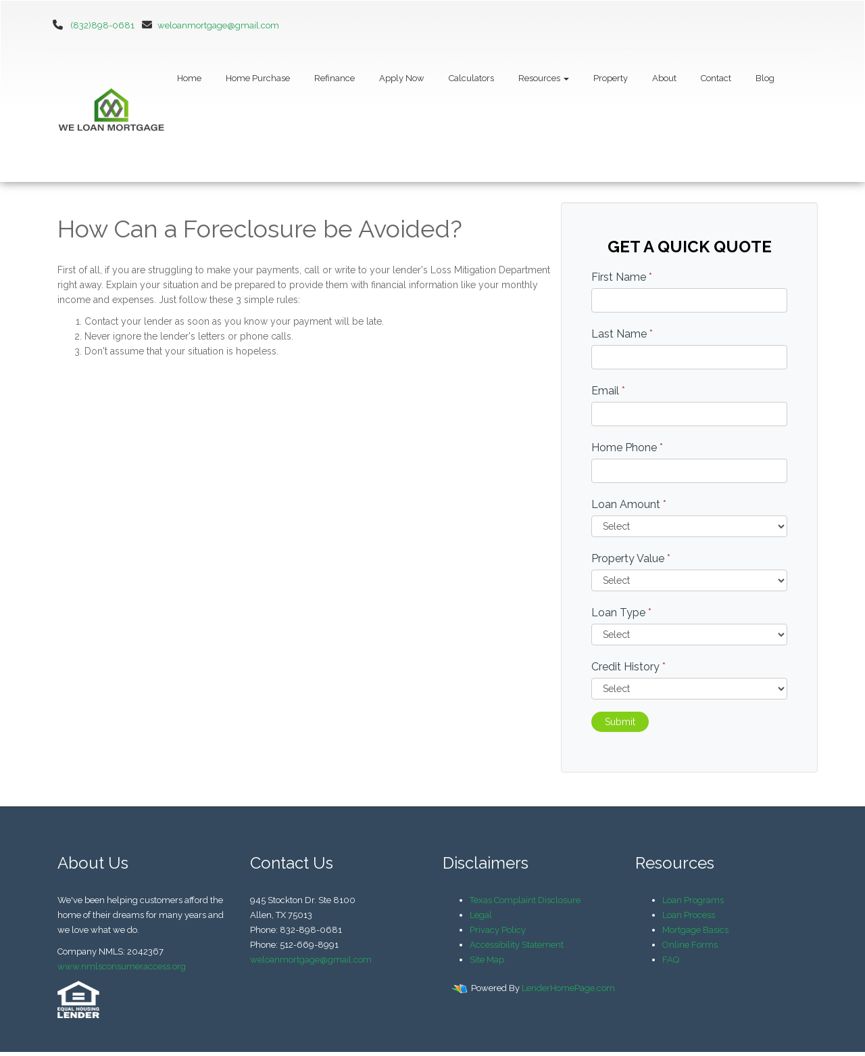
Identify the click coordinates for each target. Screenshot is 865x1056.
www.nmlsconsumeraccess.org (121, 966)
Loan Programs (693, 900)
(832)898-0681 (102, 25)
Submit (620, 721)
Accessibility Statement (517, 945)
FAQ (670, 960)
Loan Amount (628, 504)
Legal (481, 915)
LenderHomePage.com (568, 988)
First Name (621, 277)
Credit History (628, 666)
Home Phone (627, 447)
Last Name (622, 333)
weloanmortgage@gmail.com (208, 25)
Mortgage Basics (695, 930)
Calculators (471, 78)
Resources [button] (543, 78)
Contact (716, 78)
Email (608, 390)
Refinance (334, 78)
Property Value (630, 558)
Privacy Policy (498, 930)
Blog (765, 78)
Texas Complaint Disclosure (525, 900)
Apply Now (401, 78)
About (664, 78)
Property (610, 78)
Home (189, 78)
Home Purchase (258, 78)
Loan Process (688, 915)
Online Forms (690, 945)
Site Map (487, 960)
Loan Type (621, 612)
